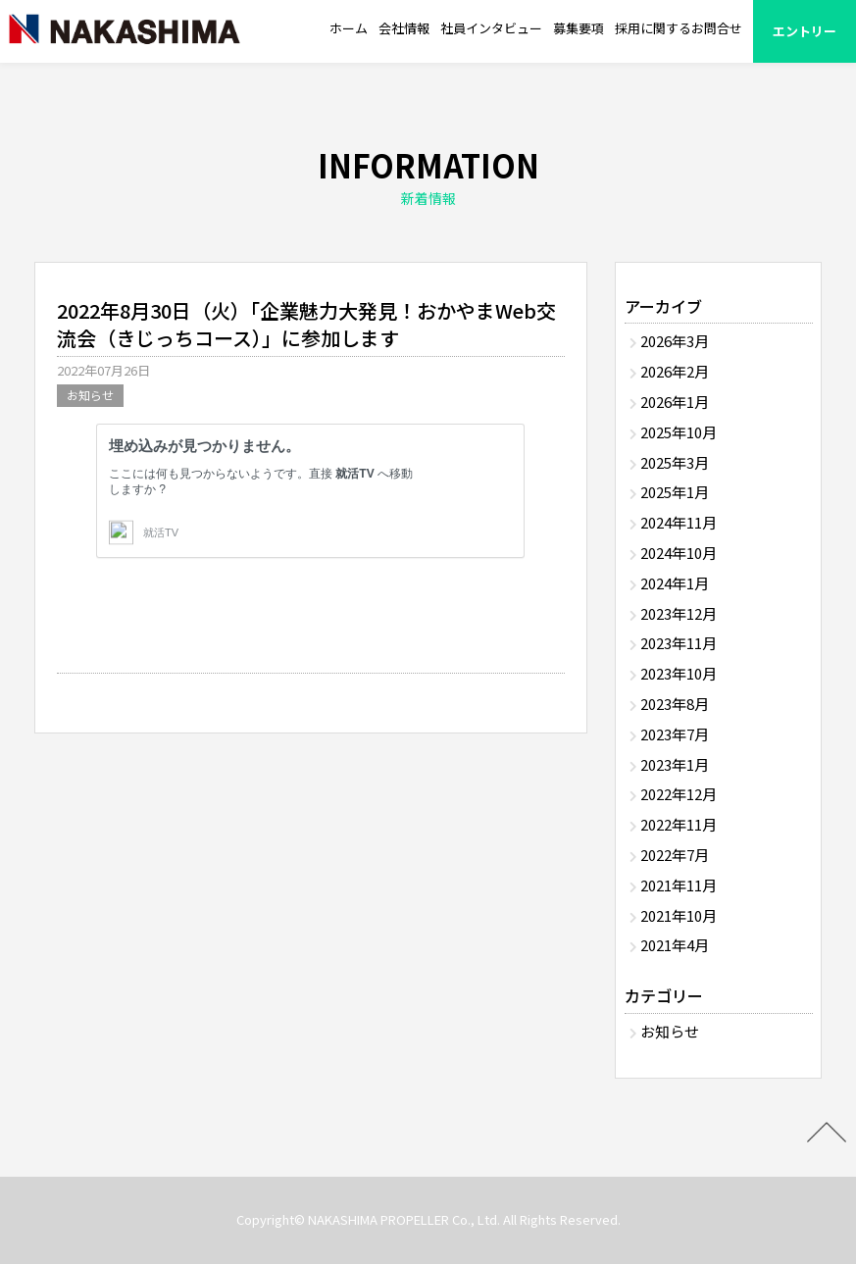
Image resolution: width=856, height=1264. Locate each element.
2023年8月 (674, 703)
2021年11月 (678, 885)
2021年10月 (678, 915)
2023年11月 (678, 642)
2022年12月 (678, 794)
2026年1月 (674, 401)
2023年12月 (678, 613)
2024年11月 (678, 522)
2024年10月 (678, 552)
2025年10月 (678, 432)
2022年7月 (674, 854)
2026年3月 (674, 340)
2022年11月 (678, 824)
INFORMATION (428, 177)
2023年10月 (678, 673)
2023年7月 (674, 734)
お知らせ (90, 394)
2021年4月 (674, 945)
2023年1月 (674, 764)
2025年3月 (674, 462)
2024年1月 (674, 583)
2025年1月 (674, 491)
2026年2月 (674, 371)
